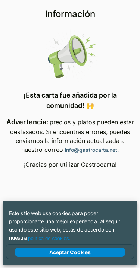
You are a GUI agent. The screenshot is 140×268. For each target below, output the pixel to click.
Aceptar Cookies (69, 252)
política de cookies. (49, 238)
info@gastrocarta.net (91, 150)
